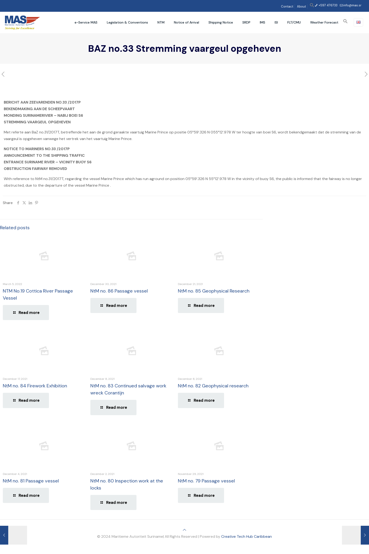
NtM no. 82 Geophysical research (213, 386)
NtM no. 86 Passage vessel (119, 291)
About (301, 6)
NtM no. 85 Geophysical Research (213, 291)
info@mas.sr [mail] (352, 5)
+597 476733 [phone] (327, 5)
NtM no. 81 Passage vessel (31, 481)
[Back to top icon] (184, 529)
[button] (312, 6)
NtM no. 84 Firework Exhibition (35, 386)
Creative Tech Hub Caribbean (246, 536)
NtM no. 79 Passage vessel (206, 481)
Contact (287, 6)
